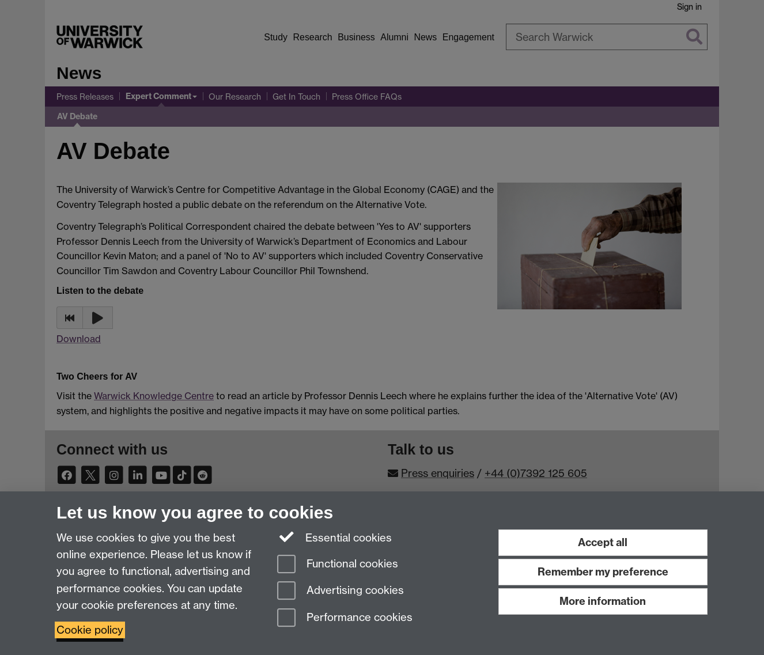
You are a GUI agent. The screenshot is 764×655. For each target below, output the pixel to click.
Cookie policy (89, 630)
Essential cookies (334, 536)
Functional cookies (337, 565)
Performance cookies (345, 618)
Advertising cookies (340, 591)
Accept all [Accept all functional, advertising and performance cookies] (602, 542)
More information (602, 601)
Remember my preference (603, 571)
